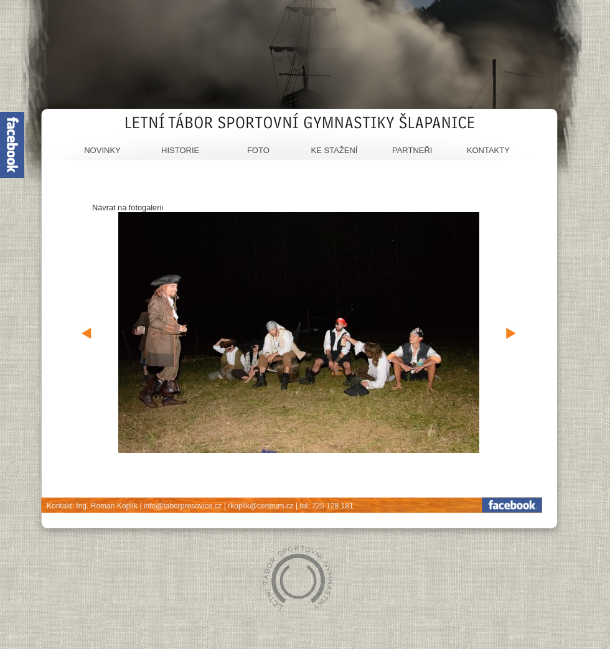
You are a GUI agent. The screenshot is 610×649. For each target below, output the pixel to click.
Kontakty (488, 150)
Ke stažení (334, 150)
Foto (258, 150)
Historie (180, 150)
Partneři (412, 150)
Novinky (102, 150)
